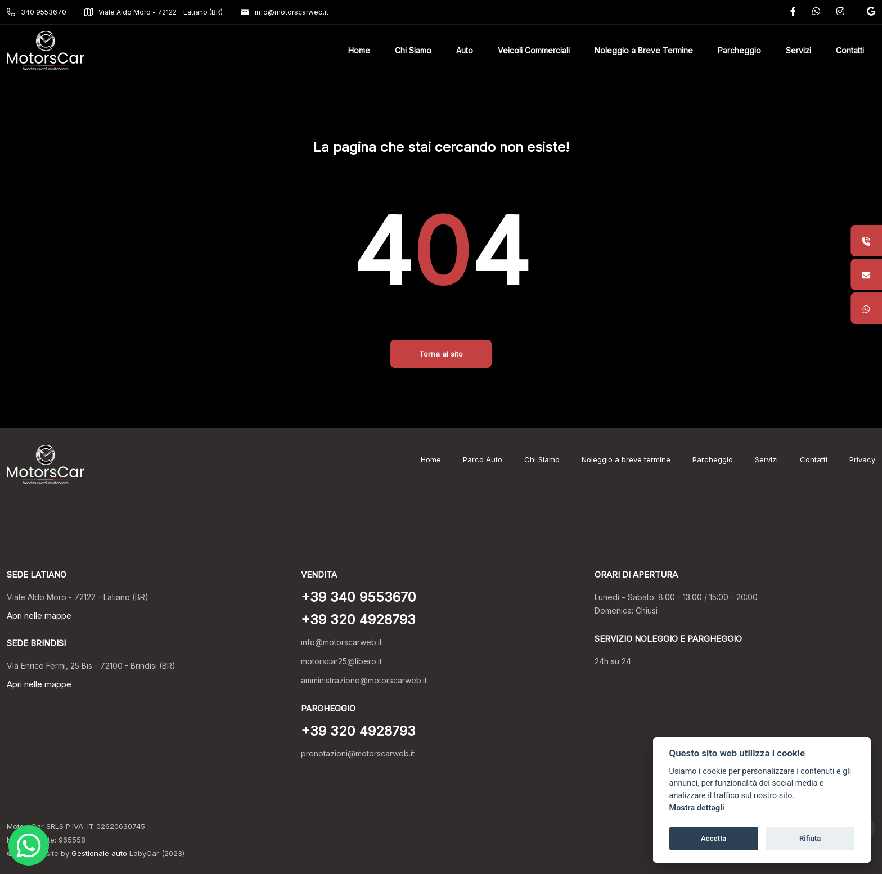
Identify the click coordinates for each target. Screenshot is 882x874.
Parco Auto (482, 459)
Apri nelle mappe (39, 615)
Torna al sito (441, 353)
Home (431, 459)
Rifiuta (810, 838)
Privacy (862, 459)
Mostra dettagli (696, 808)
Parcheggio (712, 459)
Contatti (813, 459)
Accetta (713, 838)
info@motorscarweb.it (284, 12)
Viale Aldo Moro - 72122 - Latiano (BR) (153, 12)
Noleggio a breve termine (626, 459)
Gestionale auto (99, 853)
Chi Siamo (542, 459)
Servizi (766, 459)
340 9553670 (36, 12)
